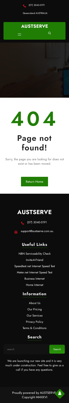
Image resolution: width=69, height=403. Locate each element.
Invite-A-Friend (34, 260)
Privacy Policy (34, 322)
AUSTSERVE (34, 26)
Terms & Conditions (34, 328)
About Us (34, 303)
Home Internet (34, 285)
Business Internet (34, 279)
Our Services (35, 315)
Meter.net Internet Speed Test (34, 272)
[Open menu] (19, 34)
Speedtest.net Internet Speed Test (34, 266)
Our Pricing (34, 309)
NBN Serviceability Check (35, 254)
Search (57, 349)
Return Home (34, 181)
